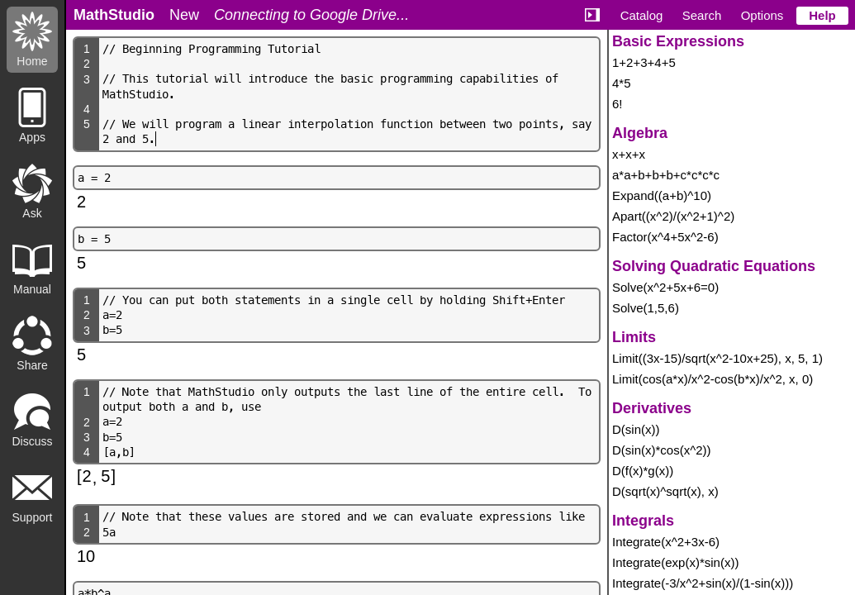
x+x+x (628, 154)
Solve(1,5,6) (645, 308)
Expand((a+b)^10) (661, 195)
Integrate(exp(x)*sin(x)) (675, 562)
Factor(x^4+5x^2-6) (665, 237)
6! (617, 104)
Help (822, 15)
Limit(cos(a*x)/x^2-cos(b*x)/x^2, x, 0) (712, 379)
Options (762, 15)
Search (702, 15)
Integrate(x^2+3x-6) (666, 542)
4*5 (621, 83)
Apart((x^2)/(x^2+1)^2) (673, 216)
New (184, 15)
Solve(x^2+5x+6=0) (665, 287)
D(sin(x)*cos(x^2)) (661, 450)
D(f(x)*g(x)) (642, 471)
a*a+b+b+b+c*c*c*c (666, 175)
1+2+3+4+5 (644, 62)
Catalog (641, 15)
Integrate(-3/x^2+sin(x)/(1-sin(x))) (702, 583)
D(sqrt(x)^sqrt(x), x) (665, 491)
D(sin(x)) (636, 429)
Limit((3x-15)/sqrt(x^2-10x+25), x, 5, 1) (717, 358)
